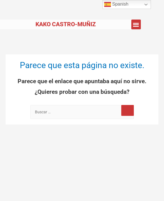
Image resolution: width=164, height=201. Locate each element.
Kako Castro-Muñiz (65, 24)
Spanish (116, 4)
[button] (136, 24)
